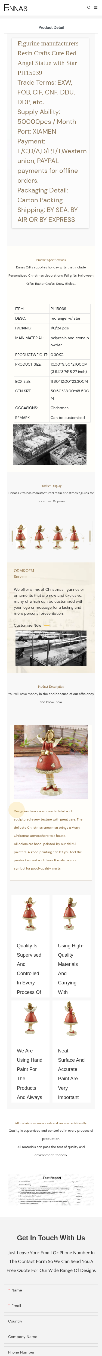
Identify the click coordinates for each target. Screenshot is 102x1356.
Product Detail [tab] (51, 27)
